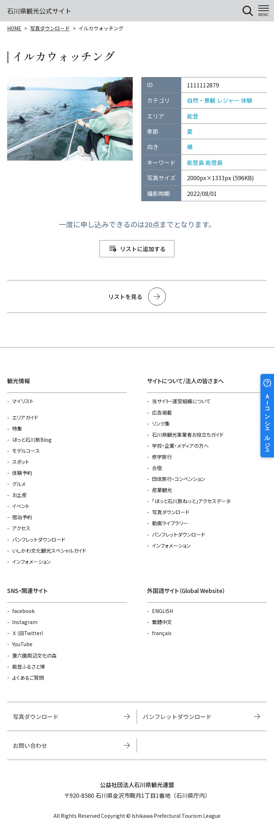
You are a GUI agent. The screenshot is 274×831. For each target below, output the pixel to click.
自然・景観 (201, 100)
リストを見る (125, 296)
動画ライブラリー (170, 523)
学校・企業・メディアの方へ (180, 445)
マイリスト (23, 401)
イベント (21, 506)
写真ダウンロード (50, 28)
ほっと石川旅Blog (32, 439)
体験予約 (22, 472)
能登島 (195, 162)
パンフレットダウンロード (38, 539)
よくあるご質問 (28, 677)
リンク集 (161, 423)
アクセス (21, 528)
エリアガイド (25, 417)
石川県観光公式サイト (39, 10)
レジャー (228, 100)
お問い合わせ (30, 745)
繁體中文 (162, 621)
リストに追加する (143, 248)
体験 (246, 100)
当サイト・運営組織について (181, 401)
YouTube (22, 644)
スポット (20, 461)
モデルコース (26, 450)
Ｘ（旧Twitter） (28, 633)
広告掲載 (162, 412)
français (162, 633)
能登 (192, 116)
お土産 (19, 494)
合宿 (157, 467)
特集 (17, 428)
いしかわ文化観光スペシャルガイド (49, 550)
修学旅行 (162, 456)
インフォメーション (31, 561)
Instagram (24, 621)
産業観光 (162, 489)
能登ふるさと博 (28, 666)
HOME (14, 28)
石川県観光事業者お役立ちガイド (188, 434)
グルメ (19, 483)
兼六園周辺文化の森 (34, 655)
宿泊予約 (22, 517)
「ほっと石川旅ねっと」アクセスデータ (191, 501)
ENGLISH (162, 610)
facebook (23, 610)
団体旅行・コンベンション (178, 478)
